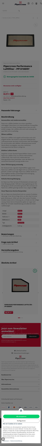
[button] (3, 439)
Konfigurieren (21, 421)
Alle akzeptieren (21, 416)
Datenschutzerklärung (16, 441)
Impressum (6, 441)
